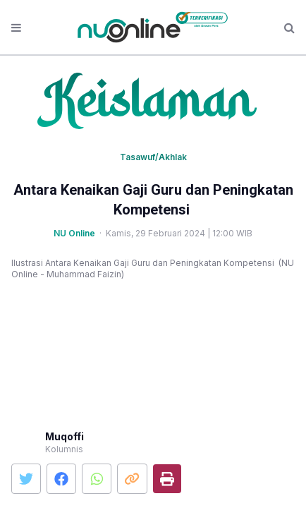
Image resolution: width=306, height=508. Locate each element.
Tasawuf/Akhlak (153, 157)
